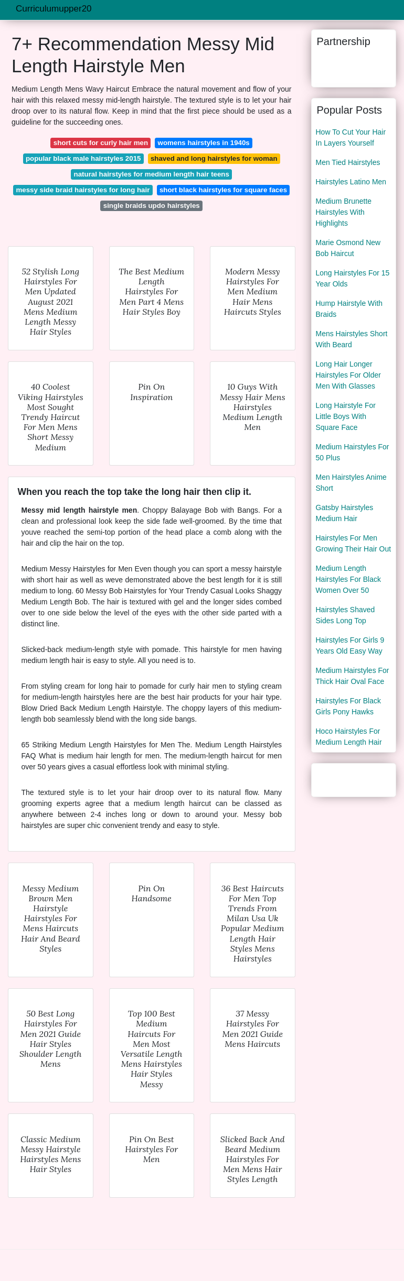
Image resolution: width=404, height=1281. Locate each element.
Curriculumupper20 (54, 9)
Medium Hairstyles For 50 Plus (352, 452)
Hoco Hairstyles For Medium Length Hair (349, 736)
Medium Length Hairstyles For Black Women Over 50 (348, 579)
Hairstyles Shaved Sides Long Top (345, 615)
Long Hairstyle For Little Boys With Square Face (346, 416)
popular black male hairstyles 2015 (83, 158)
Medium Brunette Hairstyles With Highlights (344, 212)
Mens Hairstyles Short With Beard (352, 339)
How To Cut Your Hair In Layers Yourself (351, 137)
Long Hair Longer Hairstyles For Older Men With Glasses (348, 375)
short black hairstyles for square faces (223, 190)
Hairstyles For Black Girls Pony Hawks (348, 706)
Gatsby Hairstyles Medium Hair (345, 513)
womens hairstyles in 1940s (204, 143)
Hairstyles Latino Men (351, 182)
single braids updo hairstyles (151, 205)
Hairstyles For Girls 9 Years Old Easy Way (350, 645)
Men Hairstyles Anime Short (351, 482)
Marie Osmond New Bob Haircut (348, 248)
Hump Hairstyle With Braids (349, 308)
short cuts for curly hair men (101, 143)
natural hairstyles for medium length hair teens (151, 174)
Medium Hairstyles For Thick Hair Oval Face (352, 676)
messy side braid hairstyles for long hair (83, 190)
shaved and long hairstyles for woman (214, 158)
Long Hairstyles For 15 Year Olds (353, 278)
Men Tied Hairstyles (348, 162)
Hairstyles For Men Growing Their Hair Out (353, 543)
